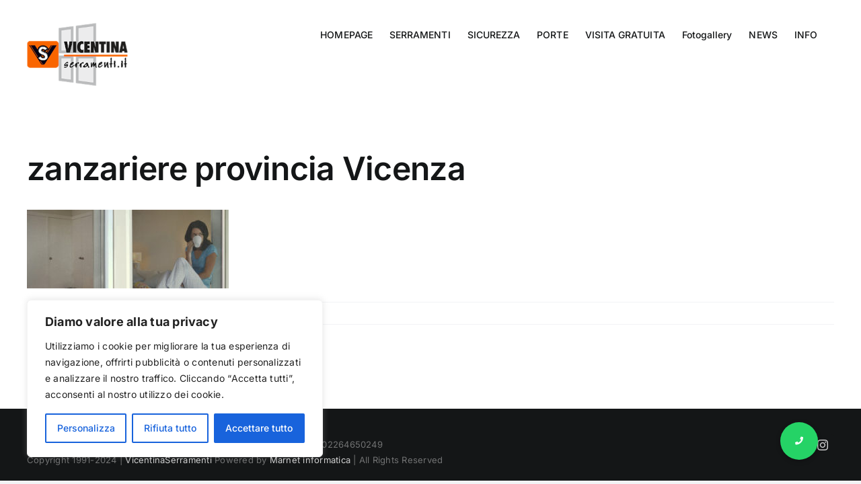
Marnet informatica (310, 459)
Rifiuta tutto (170, 428)
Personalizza (86, 428)
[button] (799, 441)
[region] (175, 378)
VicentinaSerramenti (168, 459)
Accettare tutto (259, 428)
